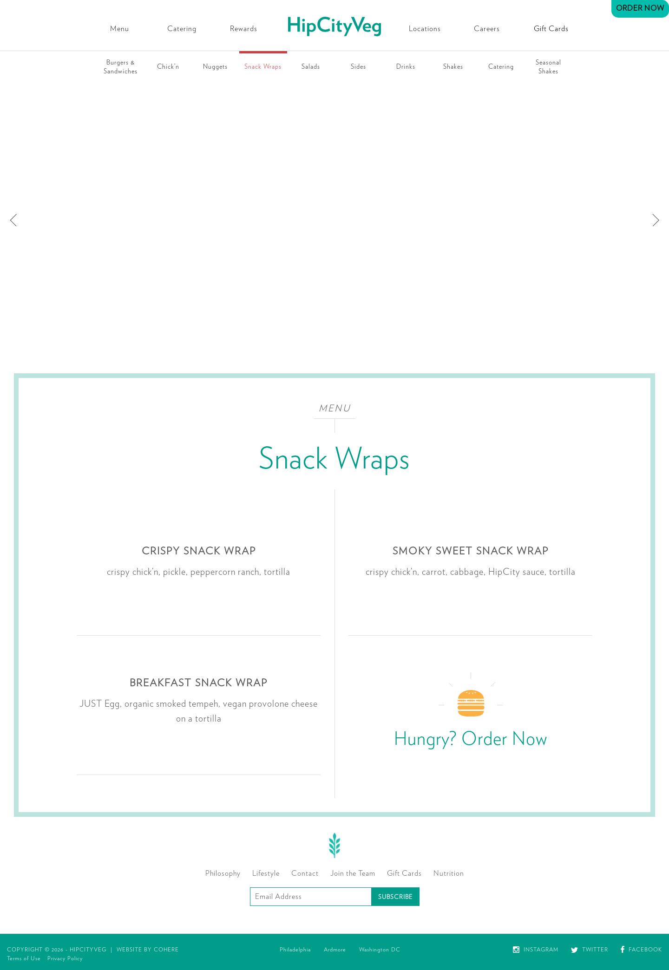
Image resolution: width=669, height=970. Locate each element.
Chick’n (168, 67)
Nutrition (448, 873)
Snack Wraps (263, 67)
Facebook (641, 949)
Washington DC (379, 949)
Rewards (243, 29)
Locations (425, 29)
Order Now (640, 8)
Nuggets (215, 67)
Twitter (589, 949)
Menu (119, 29)
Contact (305, 873)
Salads (311, 67)
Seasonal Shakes (548, 66)
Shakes (453, 67)
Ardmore (335, 949)
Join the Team (352, 873)
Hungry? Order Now (470, 739)
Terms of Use (24, 958)
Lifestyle (266, 873)
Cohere (166, 949)
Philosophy (223, 873)
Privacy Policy (65, 958)
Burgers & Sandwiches (121, 66)
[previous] (15, 220)
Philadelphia (295, 949)
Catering (182, 29)
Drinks (405, 67)
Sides (358, 67)
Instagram (535, 949)
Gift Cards (551, 29)
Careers (487, 29)
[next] (654, 220)
